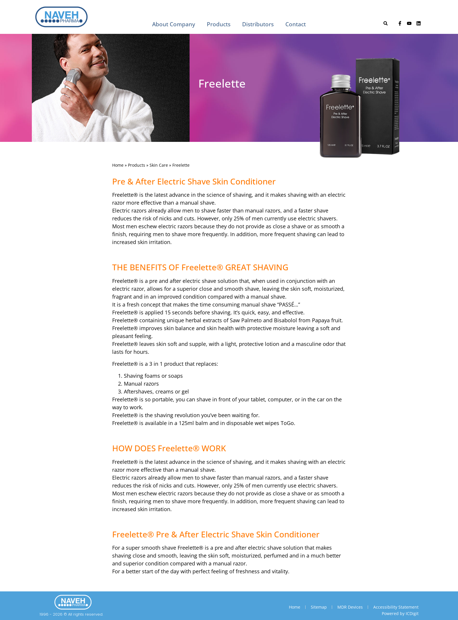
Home (118, 165)
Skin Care (159, 165)
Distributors (258, 24)
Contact (295, 24)
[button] (385, 23)
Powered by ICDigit (400, 613)
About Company (173, 24)
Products (218, 24)
